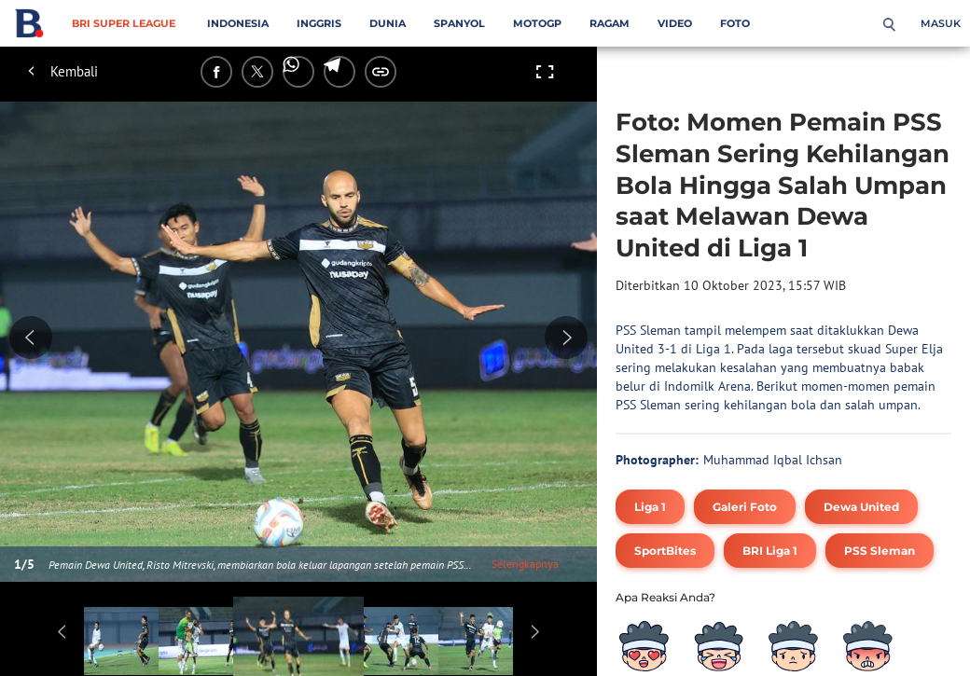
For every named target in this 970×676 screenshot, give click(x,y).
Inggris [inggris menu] (319, 23)
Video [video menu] (675, 23)
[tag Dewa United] (861, 507)
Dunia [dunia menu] (387, 23)
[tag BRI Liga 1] (770, 550)
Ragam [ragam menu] (609, 23)
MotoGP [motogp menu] (537, 23)
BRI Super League (123, 23)
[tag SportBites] (665, 550)
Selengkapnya (525, 564)
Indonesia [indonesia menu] (238, 23)
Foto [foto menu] (735, 23)
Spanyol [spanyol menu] (459, 23)
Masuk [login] (941, 23)
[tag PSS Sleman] (879, 550)
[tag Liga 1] (650, 507)
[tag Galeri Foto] (745, 507)
